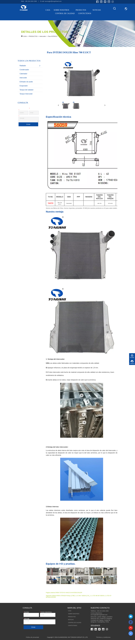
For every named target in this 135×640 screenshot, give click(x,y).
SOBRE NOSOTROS (63, 10)
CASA (47, 10)
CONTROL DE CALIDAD (65, 13)
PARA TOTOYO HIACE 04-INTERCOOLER (69, 592)
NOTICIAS (97, 10)
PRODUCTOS (82, 10)
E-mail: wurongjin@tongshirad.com (50, 1)
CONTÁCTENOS (84, 13)
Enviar (28, 124)
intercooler (42, 36)
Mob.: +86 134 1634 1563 (29, 1)
